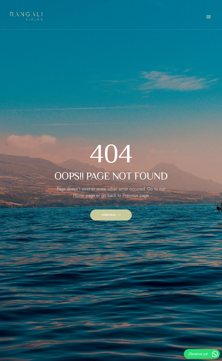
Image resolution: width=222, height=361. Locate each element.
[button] (208, 16)
